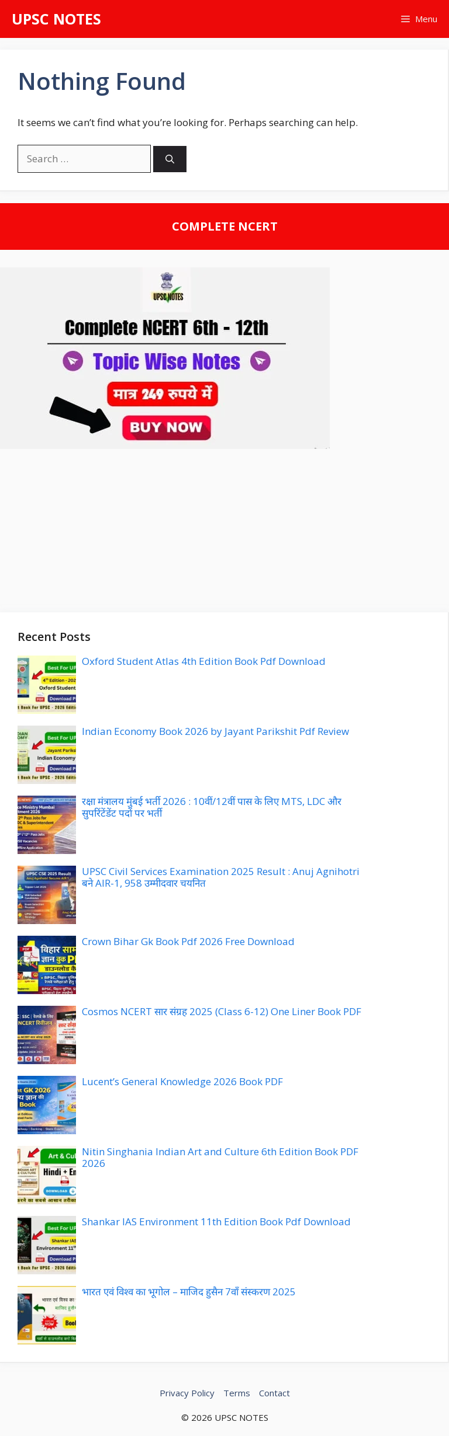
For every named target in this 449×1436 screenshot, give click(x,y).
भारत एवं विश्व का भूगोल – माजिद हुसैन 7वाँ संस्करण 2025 (189, 1291)
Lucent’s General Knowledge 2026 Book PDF (182, 1081)
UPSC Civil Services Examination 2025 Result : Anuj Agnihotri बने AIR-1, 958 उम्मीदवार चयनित (221, 877)
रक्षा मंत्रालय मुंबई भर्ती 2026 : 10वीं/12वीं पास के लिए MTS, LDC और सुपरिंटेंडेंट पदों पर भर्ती (211, 807)
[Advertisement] (224, 530)
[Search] (169, 159)
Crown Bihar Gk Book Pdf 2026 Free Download (188, 941)
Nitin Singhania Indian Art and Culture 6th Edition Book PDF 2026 (220, 1157)
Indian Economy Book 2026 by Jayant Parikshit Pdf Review (215, 731)
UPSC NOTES (56, 19)
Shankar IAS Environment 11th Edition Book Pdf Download (216, 1221)
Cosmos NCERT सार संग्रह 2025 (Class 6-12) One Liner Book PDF (221, 1011)
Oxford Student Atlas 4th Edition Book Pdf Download (204, 661)
